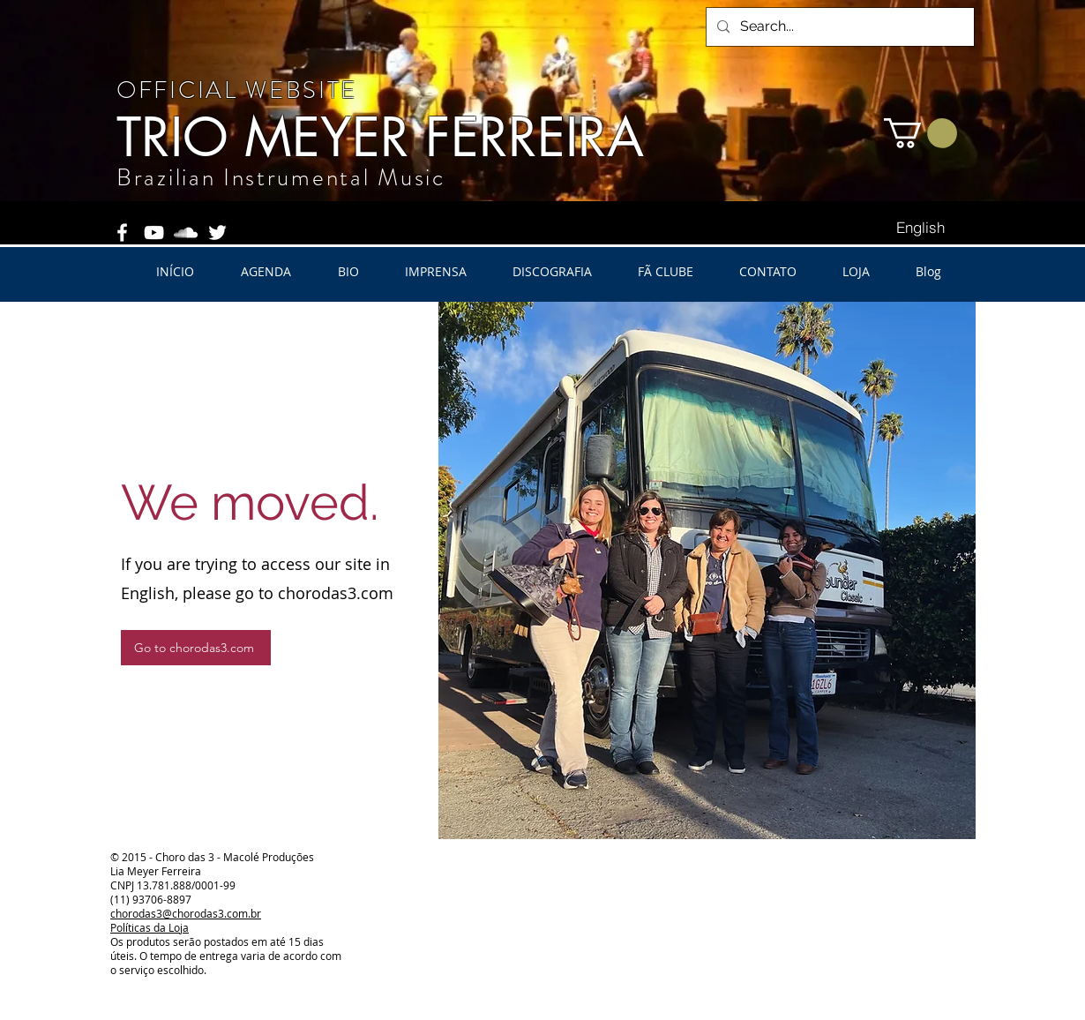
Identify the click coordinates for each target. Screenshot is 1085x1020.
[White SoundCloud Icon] (186, 232)
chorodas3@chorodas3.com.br (185, 913)
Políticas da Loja (149, 927)
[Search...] (838, 27)
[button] (920, 133)
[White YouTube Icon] (154, 232)
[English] (920, 227)
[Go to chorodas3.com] (196, 647)
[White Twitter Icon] (217, 232)
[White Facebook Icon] (122, 232)
